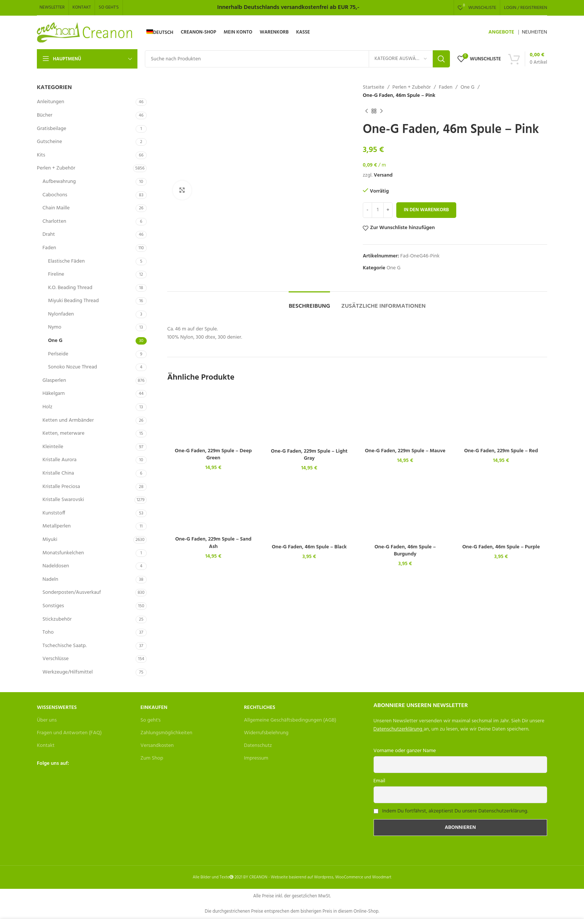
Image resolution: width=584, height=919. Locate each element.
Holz (47, 407)
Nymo (54, 327)
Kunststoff (53, 513)
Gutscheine (49, 141)
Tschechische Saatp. (64, 645)
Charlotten (54, 221)
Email (379, 781)
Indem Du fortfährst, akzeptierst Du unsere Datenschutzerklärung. (455, 811)
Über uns (47, 720)
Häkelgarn (53, 393)
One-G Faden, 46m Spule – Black (309, 547)
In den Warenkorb (426, 210)
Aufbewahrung (59, 181)
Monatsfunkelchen (63, 553)
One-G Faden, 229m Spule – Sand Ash (213, 543)
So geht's (150, 720)
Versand (383, 175)
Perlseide (58, 354)
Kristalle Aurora (59, 460)
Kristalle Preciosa (61, 486)
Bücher (45, 115)
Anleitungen (50, 102)
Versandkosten (157, 745)
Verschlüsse (55, 659)
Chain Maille (56, 208)
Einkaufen (153, 707)
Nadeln (50, 579)
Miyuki (49, 539)
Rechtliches (259, 707)
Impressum (256, 758)
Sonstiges (53, 606)
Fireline (56, 274)
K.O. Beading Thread (70, 287)
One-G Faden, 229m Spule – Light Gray (309, 455)
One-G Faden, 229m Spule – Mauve (405, 451)
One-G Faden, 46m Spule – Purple (501, 547)
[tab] (309, 302)
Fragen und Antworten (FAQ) (69, 733)
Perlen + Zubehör (56, 168)
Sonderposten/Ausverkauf (71, 592)
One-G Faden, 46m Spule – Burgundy (405, 551)
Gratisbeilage (51, 128)
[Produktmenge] (377, 210)
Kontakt (45, 745)
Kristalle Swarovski (63, 499)
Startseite (373, 87)
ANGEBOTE (501, 32)
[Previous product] (366, 111)
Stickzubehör (57, 619)
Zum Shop (151, 758)
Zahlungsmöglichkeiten (166, 733)
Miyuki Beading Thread (73, 301)
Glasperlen (54, 380)
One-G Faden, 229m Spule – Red (501, 451)
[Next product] (381, 111)
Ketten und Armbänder (68, 420)
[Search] (297, 58)
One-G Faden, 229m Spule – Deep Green (213, 455)
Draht (48, 234)
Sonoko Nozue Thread (72, 367)
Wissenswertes (57, 707)
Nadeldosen (55, 566)
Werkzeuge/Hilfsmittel (67, 672)
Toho (48, 632)
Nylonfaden (61, 314)
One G (55, 340)
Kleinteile (52, 447)
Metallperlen (56, 526)
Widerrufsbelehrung (266, 733)
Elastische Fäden (66, 261)
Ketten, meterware (63, 433)
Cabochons (54, 195)
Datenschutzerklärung (398, 729)
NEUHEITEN (534, 32)
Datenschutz (258, 745)
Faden (49, 248)
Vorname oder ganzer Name (405, 751)
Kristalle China (58, 473)
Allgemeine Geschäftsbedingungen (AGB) (290, 720)
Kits (41, 155)
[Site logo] (85, 32)
